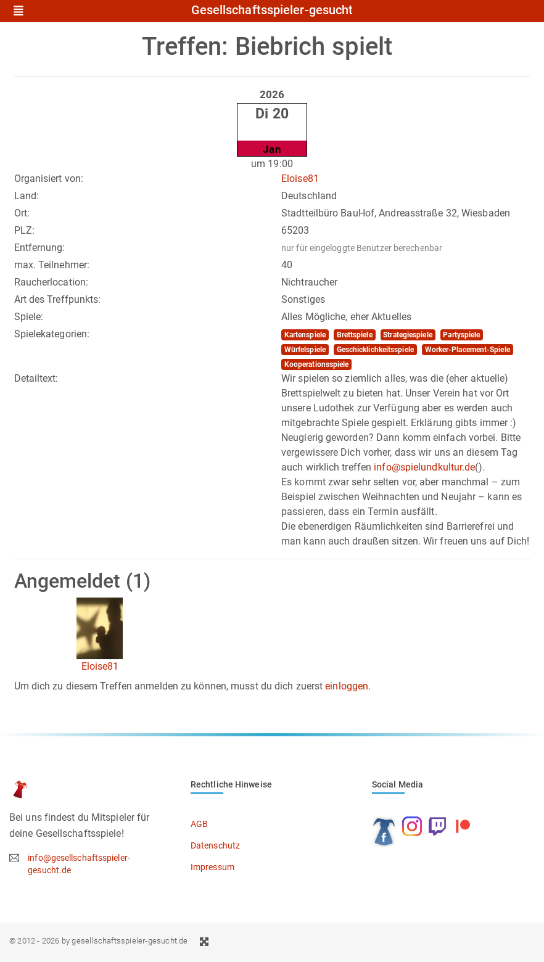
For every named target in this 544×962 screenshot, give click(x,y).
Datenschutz (215, 845)
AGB (199, 824)
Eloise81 (300, 178)
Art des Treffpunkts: (57, 299)
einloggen (346, 686)
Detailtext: (36, 378)
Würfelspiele (305, 349)
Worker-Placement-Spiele (467, 349)
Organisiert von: (49, 178)
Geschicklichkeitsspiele (375, 349)
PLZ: (24, 230)
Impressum (212, 867)
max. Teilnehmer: (52, 265)
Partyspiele (461, 335)
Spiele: (29, 317)
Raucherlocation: (51, 282)
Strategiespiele (407, 335)
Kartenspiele (305, 335)
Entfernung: (39, 247)
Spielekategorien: (52, 334)
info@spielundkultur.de (424, 467)
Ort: (22, 213)
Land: (26, 196)
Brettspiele (355, 335)
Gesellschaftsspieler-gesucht (272, 10)
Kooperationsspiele (316, 364)
